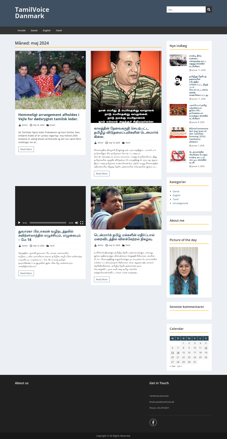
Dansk (34, 30)
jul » (180, 366)
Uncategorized (180, 203)
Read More (26, 149)
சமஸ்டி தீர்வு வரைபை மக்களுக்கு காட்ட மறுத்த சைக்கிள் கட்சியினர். (198, 61)
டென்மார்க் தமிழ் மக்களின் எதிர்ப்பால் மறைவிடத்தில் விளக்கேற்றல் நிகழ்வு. (124, 236)
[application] (50, 206)
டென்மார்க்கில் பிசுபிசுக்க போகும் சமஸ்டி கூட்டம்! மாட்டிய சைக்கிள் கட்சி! (198, 157)
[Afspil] (19, 222)
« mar (173, 366)
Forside (22, 30)
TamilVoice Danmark (32, 12)
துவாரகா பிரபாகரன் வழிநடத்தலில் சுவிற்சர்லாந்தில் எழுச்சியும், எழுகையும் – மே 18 (49, 235)
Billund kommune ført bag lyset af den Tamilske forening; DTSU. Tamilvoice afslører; (198, 135)
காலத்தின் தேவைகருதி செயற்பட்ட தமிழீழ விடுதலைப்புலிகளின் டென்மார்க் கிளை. (126, 132)
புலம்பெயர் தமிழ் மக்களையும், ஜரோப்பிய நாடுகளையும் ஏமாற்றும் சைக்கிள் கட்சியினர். (198, 112)
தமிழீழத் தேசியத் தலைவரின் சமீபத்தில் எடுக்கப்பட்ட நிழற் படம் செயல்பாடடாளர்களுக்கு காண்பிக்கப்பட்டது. (199, 86)
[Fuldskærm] (81, 222)
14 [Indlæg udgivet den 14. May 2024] (178, 352)
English (47, 30)
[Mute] (76, 222)
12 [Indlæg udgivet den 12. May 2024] (206, 347)
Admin (25, 125)
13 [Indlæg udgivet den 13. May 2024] (172, 352)
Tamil (59, 30)
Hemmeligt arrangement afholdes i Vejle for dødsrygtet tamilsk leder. (48, 116)
